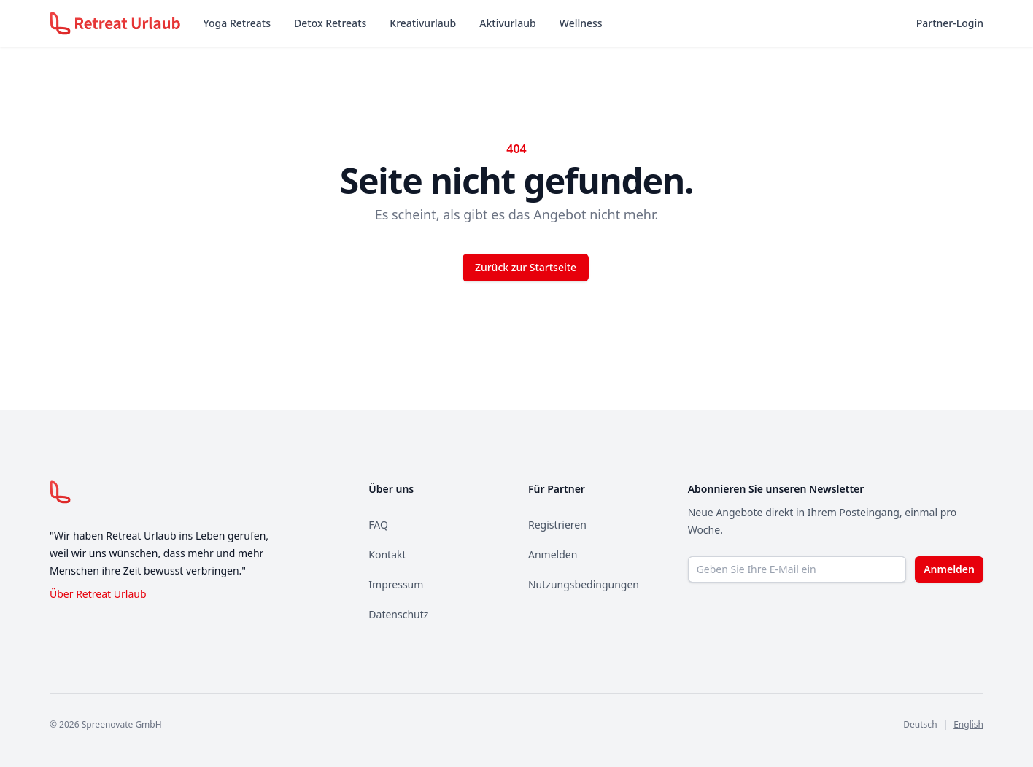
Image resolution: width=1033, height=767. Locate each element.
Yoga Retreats (237, 23)
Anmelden (552, 554)
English (968, 724)
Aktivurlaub (507, 23)
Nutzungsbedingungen (583, 584)
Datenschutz (398, 614)
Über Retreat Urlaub (98, 594)
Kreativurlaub (423, 23)
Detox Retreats (330, 23)
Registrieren (557, 525)
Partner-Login (949, 23)
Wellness (581, 23)
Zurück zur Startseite (525, 267)
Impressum (395, 584)
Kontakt (387, 554)
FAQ (378, 525)
